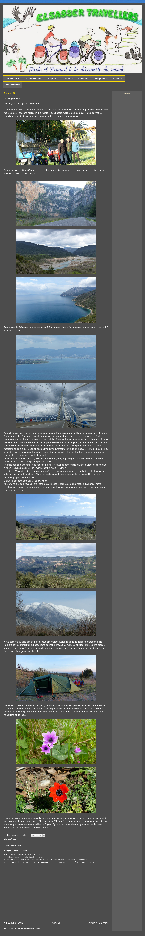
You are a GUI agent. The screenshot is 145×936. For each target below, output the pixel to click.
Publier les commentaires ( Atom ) (28, 928)
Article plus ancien (98, 923)
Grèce (13, 839)
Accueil (56, 923)
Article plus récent (13, 923)
